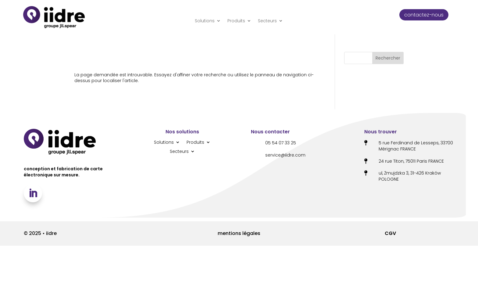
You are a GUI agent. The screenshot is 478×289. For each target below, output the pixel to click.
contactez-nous (424, 14)
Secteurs (267, 21)
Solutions (205, 21)
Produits (236, 21)
